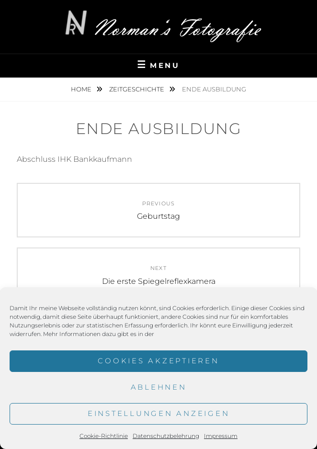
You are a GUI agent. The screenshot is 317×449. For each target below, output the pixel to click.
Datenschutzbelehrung (166, 435)
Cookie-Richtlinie (103, 435)
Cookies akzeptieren (158, 360)
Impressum (221, 435)
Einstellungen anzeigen (159, 413)
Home (82, 89)
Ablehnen (159, 387)
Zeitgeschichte (137, 89)
